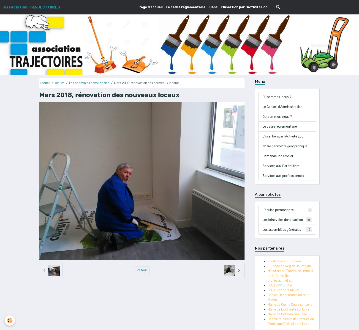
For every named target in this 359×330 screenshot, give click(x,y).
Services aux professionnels (283, 176)
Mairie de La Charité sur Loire (288, 309)
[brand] (31, 7)
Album (59, 83)
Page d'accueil (151, 7)
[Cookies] (10, 320)
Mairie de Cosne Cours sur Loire (290, 305)
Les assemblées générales (287, 229)
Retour (142, 270)
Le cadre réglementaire (185, 7)
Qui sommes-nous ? (277, 117)
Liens (213, 7)
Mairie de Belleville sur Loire (287, 314)
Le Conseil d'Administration (282, 107)
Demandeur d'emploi (278, 156)
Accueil (44, 83)
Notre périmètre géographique (285, 146)
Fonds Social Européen (284, 261)
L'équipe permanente (287, 210)
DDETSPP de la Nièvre (283, 290)
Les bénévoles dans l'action (89, 83)
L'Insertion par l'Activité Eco (244, 7)
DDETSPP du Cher (281, 285)
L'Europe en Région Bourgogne (290, 266)
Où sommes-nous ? (277, 97)
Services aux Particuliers (281, 166)
